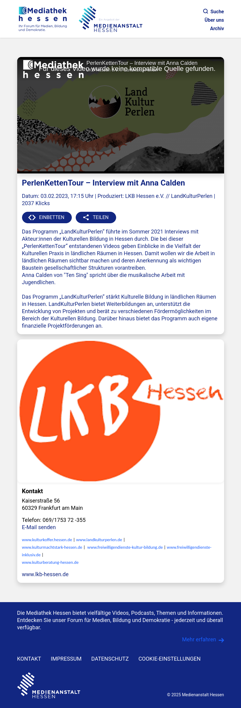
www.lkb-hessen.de (45, 574)
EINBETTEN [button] (52, 217)
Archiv (217, 28)
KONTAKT (29, 659)
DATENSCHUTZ (110, 659)
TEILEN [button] (101, 217)
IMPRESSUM (66, 659)
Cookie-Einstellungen (169, 659)
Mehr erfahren (199, 639)
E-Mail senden (39, 527)
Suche (213, 11)
